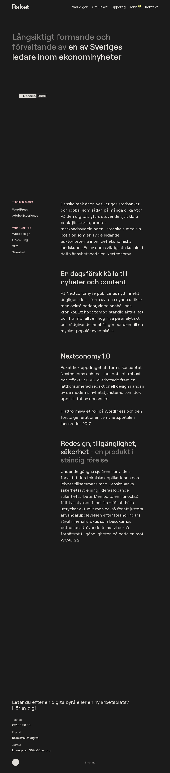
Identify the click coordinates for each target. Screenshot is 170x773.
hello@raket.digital (25, 738)
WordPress (20, 209)
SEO (15, 245)
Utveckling (20, 239)
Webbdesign (21, 233)
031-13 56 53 (21, 725)
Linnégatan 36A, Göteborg (31, 750)
